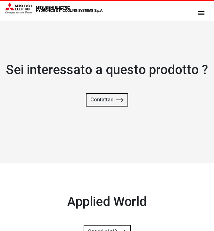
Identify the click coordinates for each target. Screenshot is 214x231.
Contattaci (107, 100)
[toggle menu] (201, 12)
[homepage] (54, 11)
